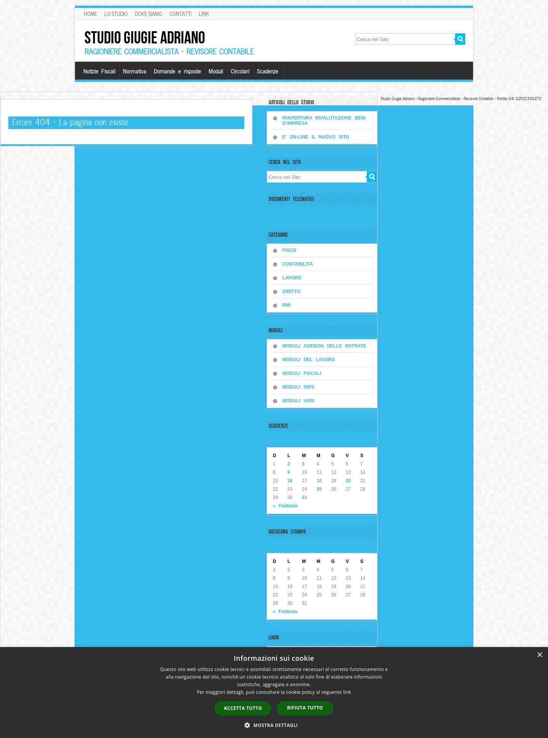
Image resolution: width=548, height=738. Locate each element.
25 (319, 489)
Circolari (240, 71)
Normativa (134, 71)
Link (204, 14)
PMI (286, 305)
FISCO (289, 250)
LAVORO (291, 278)
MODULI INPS (298, 387)
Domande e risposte (177, 71)
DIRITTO (291, 291)
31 (304, 497)
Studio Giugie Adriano (144, 37)
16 (289, 480)
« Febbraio (285, 505)
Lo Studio (115, 14)
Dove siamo (148, 14)
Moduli (216, 71)
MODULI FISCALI (301, 373)
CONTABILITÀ (297, 264)
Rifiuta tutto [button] (305, 708)
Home (90, 14)
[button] (274, 725)
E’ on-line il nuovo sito (315, 137)
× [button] (539, 655)
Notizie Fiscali (99, 71)
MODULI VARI (298, 400)
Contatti (180, 14)
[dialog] (274, 692)
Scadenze (267, 71)
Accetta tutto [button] (243, 708)
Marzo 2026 (284, 439)
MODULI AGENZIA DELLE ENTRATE (324, 346)
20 (348, 480)
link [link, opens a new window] (347, 692)
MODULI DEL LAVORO (308, 359)
